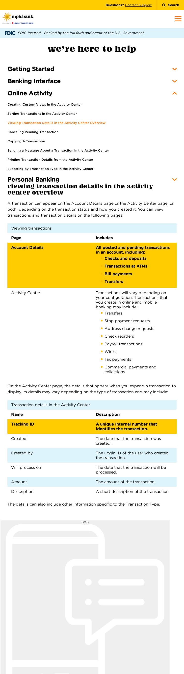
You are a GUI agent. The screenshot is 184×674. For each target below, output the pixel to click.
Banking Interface (34, 81)
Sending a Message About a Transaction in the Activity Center (58, 150)
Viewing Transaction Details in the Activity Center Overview (56, 123)
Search (170, 5)
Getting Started (30, 69)
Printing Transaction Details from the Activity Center (50, 159)
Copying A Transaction (26, 141)
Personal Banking (33, 179)
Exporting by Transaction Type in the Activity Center (50, 169)
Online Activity (29, 93)
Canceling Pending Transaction (32, 132)
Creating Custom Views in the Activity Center (44, 104)
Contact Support (138, 5)
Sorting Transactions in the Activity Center (42, 114)
